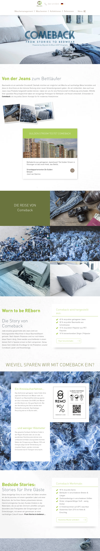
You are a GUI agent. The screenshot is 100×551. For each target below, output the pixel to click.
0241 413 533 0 (53, 4)
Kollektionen (55, 11)
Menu (80, 11)
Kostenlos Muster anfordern (68, 520)
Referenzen (69, 11)
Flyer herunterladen (65, 341)
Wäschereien (41, 11)
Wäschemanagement (23, 11)
